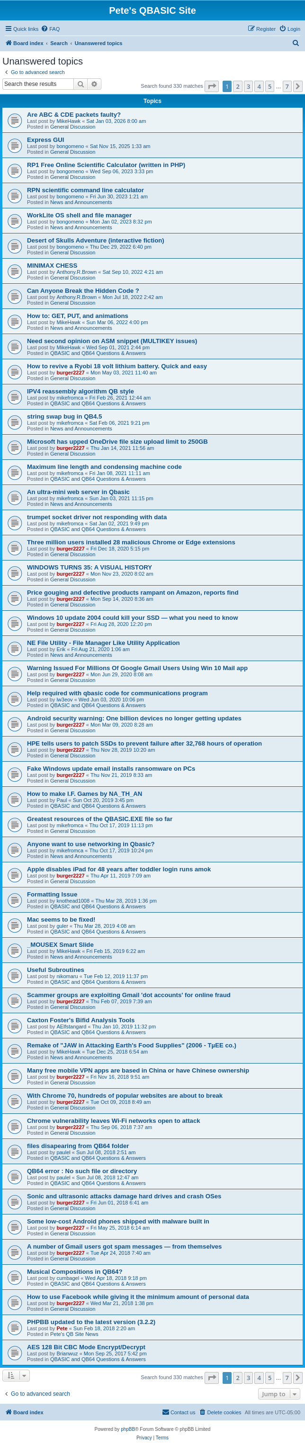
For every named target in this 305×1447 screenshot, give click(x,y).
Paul (61, 800)
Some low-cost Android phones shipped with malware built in (118, 1221)
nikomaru (67, 976)
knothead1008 (73, 901)
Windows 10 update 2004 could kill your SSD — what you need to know (132, 617)
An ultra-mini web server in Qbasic (78, 491)
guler (62, 926)
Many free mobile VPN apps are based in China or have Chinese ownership (138, 1070)
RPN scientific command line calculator (85, 190)
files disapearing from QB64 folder (78, 1145)
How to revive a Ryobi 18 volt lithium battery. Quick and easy (117, 366)
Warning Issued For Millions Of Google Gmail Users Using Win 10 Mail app (137, 668)
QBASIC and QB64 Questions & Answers (98, 353)
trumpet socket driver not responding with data (97, 517)
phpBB (128, 1429)
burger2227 (70, 372)
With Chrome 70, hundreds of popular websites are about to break (125, 1095)
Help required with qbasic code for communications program (117, 693)
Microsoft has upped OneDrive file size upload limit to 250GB (117, 441)
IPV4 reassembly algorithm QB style (80, 391)
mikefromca (69, 398)
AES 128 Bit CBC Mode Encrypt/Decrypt (86, 1347)
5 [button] (269, 86)
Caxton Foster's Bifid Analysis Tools (81, 1020)
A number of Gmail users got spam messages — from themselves (124, 1246)
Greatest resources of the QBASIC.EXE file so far (99, 818)
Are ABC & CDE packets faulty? (74, 114)
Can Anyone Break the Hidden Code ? (83, 290)
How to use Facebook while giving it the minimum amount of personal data (138, 1296)
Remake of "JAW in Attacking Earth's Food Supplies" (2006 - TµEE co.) (131, 1045)
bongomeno (70, 146)
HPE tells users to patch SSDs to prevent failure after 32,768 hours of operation (144, 743)
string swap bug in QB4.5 (64, 416)
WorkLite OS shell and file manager (79, 215)
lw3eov (64, 699)
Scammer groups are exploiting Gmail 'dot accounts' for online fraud (129, 995)
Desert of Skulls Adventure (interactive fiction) (95, 240)
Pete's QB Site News (74, 1334)
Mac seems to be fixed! (61, 919)
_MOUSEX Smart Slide (60, 944)
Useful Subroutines (55, 969)
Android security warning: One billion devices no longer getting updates (134, 718)
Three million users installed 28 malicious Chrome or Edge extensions (131, 542)
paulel (63, 1152)
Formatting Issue (52, 894)
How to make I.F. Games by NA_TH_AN (84, 793)
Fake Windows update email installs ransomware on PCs (111, 768)
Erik (60, 649)
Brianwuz (67, 1353)
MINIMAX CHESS (52, 265)
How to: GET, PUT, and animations (77, 315)
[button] (212, 86)
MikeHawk (68, 121)
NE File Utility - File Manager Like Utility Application (103, 642)
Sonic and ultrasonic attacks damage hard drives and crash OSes (124, 1196)
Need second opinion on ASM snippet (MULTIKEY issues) (112, 341)
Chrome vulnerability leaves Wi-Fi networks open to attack (113, 1120)
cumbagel (67, 1278)
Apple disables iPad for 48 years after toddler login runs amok (119, 869)
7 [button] (287, 86)
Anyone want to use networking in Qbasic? (91, 844)
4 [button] (258, 86)
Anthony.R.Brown (76, 272)
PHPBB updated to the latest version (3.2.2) (91, 1322)
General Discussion (72, 127)
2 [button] (237, 86)
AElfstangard (71, 1026)
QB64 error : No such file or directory (82, 1171)
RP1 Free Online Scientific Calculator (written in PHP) (106, 164)
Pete (61, 1328)
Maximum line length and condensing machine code (104, 466)
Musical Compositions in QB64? (75, 1271)
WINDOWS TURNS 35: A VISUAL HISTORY (89, 567)
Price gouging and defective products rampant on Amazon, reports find (132, 592)
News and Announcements (81, 202)
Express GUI (45, 139)
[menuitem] (50, 29)
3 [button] (248, 86)
